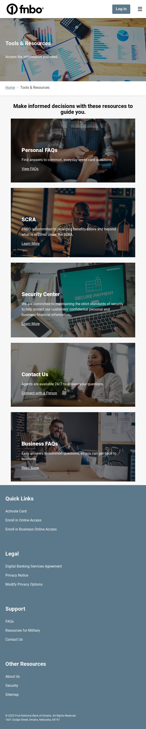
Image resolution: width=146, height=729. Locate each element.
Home (10, 87)
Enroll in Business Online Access (31, 529)
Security (11, 685)
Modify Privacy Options (24, 584)
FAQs (9, 621)
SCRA (29, 219)
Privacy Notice (16, 575)
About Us (12, 676)
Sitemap (12, 694)
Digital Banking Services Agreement (33, 566)
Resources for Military (22, 630)
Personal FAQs (39, 150)
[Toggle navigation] (139, 9)
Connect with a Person (39, 393)
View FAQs (30, 169)
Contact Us (35, 374)
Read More (30, 468)
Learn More (31, 243)
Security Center (41, 294)
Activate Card (16, 511)
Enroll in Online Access (23, 520)
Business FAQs (40, 444)
